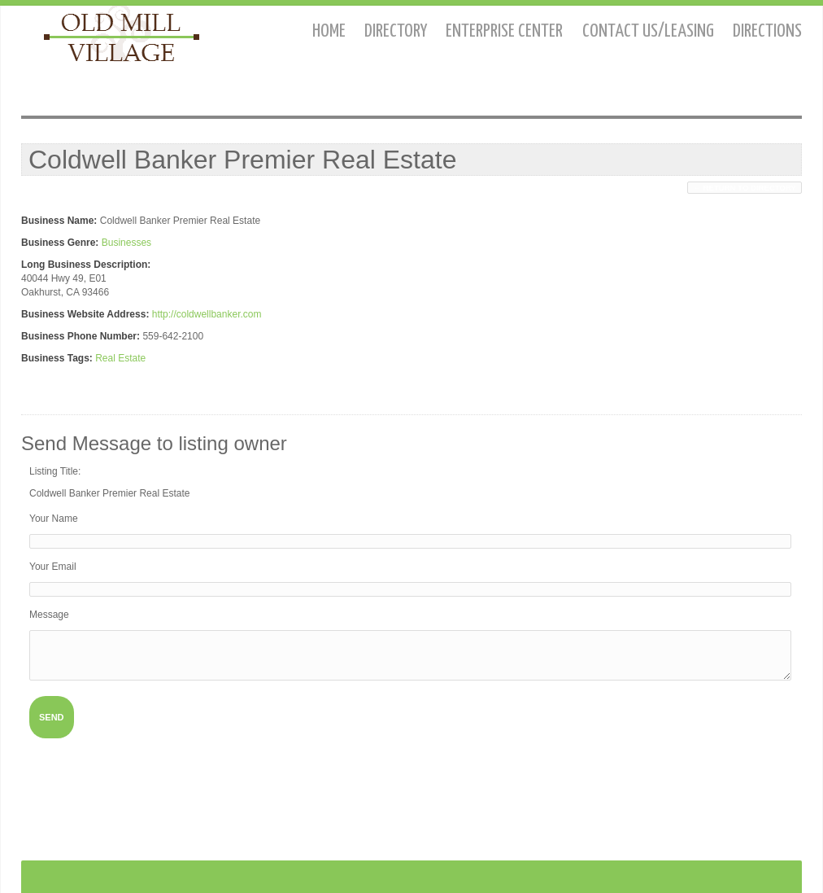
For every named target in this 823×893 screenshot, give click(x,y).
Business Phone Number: (80, 336)
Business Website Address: (85, 314)
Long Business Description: (85, 264)
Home (329, 31)
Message (49, 614)
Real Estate (120, 358)
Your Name (53, 518)
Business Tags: (57, 358)
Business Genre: (59, 242)
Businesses (126, 242)
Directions (767, 31)
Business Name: (59, 220)
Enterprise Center (504, 31)
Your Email (52, 566)
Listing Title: (55, 471)
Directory (395, 31)
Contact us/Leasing (648, 31)
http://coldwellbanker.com (207, 314)
